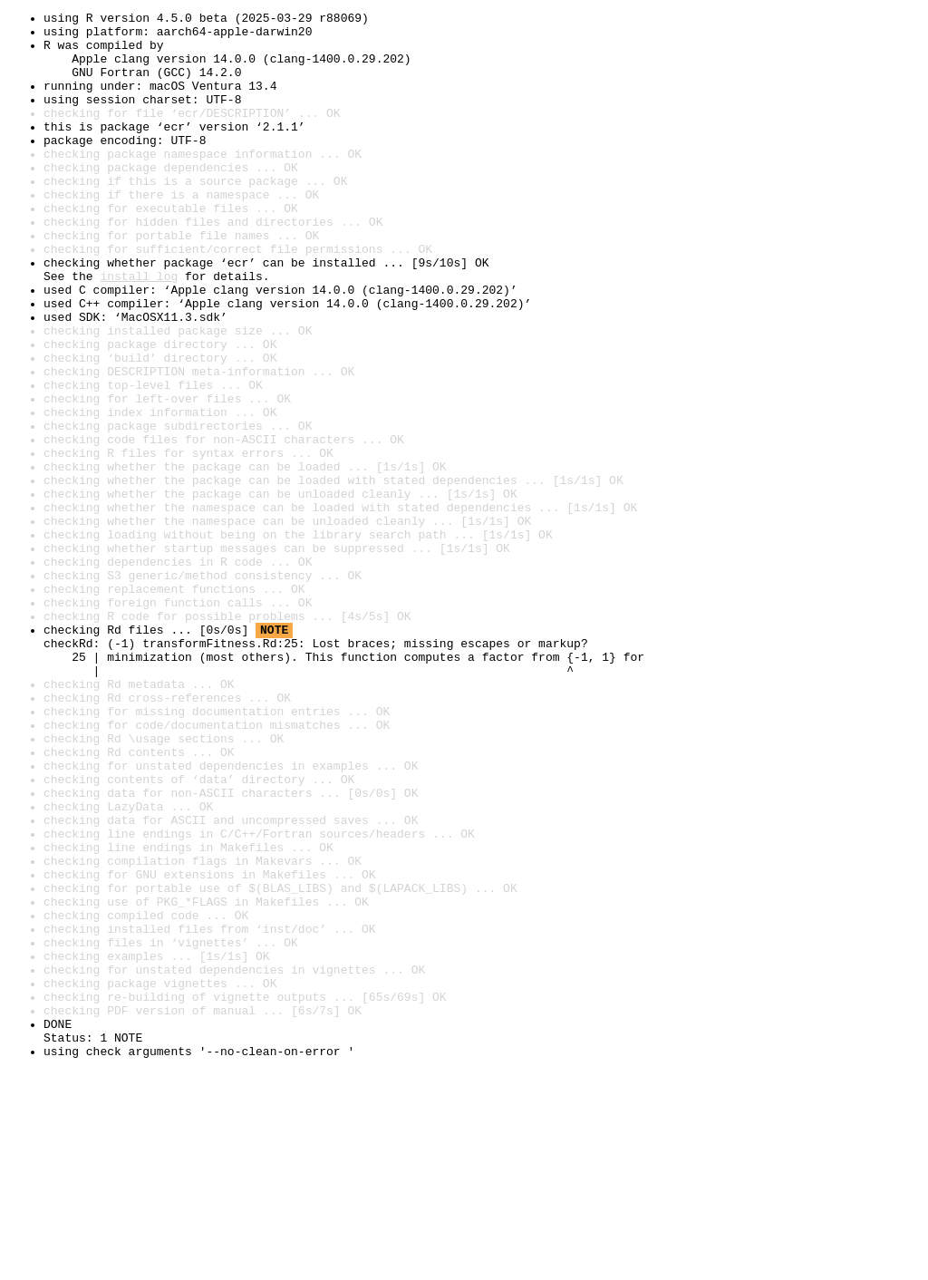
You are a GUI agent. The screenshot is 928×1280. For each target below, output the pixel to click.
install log (139, 330)
